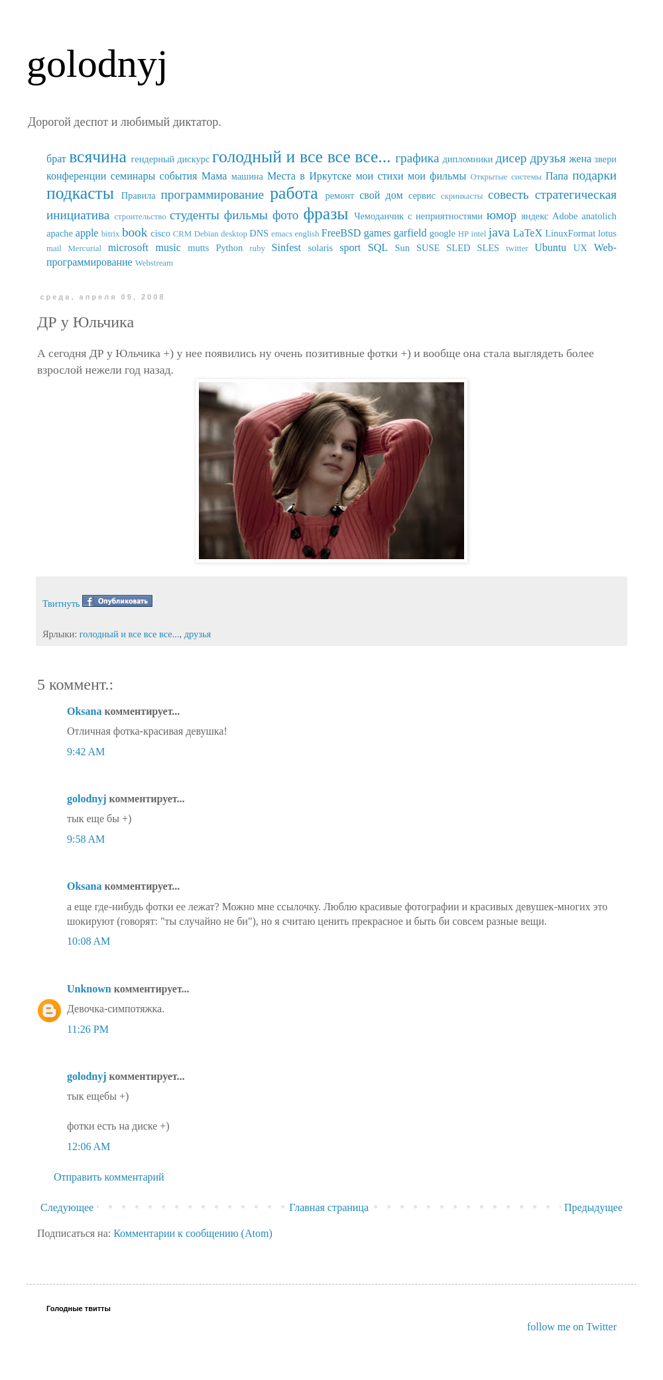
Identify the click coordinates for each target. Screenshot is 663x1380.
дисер (510, 158)
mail (54, 248)
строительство (140, 216)
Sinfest (286, 247)
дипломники (468, 159)
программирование (213, 194)
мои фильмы (437, 176)
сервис (422, 195)
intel (479, 234)
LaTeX (527, 233)
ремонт (339, 195)
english (306, 234)
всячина (98, 156)
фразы (325, 213)
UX (580, 247)
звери (605, 159)
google (442, 233)
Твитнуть (61, 603)
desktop (234, 234)
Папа (557, 176)
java (499, 232)
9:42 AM (86, 751)
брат (56, 158)
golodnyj (97, 63)
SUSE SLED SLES (457, 247)
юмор (501, 215)
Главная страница (329, 1207)
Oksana (84, 711)
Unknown (89, 988)
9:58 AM (86, 839)
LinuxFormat (570, 233)
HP (463, 234)
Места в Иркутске (309, 176)
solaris (320, 247)
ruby (257, 248)
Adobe (564, 216)
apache (59, 233)
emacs (281, 234)
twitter (517, 248)
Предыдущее (593, 1207)
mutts (198, 247)
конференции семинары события (121, 176)
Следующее (66, 1207)
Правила (138, 195)
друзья (548, 158)
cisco (160, 233)
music (168, 247)
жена (580, 158)
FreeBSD (341, 233)
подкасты (80, 193)
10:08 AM (88, 941)
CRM (182, 234)
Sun (402, 247)
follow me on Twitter (572, 1326)
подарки (594, 175)
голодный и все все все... (301, 156)
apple (87, 233)
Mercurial (84, 248)
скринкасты (462, 196)
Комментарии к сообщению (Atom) (192, 1233)
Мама (214, 176)
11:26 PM (88, 1029)
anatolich (599, 216)
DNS (259, 233)
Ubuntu (550, 247)
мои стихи (379, 176)
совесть (508, 194)
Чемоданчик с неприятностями (418, 216)
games (377, 233)
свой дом (380, 195)
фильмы (246, 215)
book (134, 232)
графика (417, 158)
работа (294, 193)
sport (350, 247)
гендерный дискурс (170, 159)
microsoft (128, 247)
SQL (378, 247)
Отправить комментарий (109, 1177)
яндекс (534, 216)
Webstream (154, 263)
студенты (194, 215)
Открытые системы (506, 177)
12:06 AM (88, 1146)
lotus (607, 233)
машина (247, 176)
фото (285, 215)
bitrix (110, 234)
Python (229, 247)
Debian (206, 234)
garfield (410, 233)
